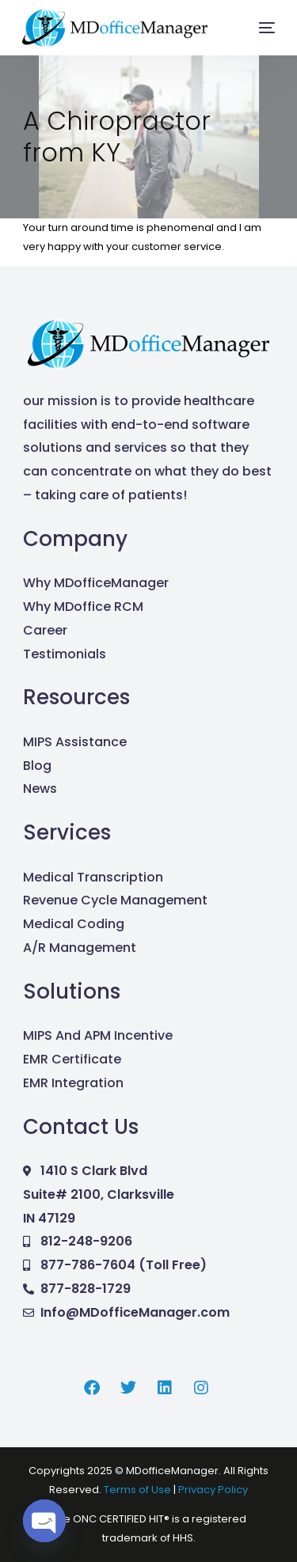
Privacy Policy (213, 1489)
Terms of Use (138, 1489)
